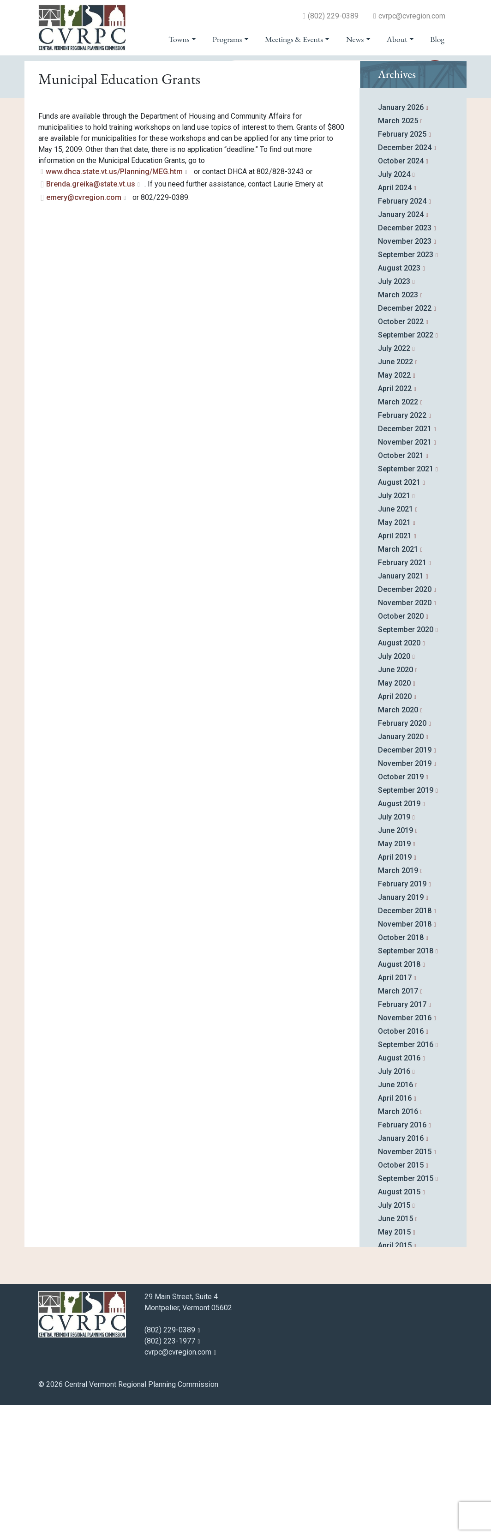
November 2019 (404, 894)
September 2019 (405, 921)
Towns (178, 39)
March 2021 (398, 680)
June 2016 (395, 1215)
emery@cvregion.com (83, 328)
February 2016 (402, 1256)
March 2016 (398, 1242)
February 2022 (402, 546)
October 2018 (401, 1068)
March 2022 (398, 533)
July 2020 (394, 787)
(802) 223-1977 (169, 1472)
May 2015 (394, 1363)
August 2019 (399, 934)
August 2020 (399, 774)
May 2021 (394, 653)
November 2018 (404, 1055)
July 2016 (394, 1202)
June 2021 (395, 640)
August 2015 (399, 1323)
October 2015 (401, 1296)
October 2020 (401, 747)
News (355, 39)
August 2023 (399, 399)
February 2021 (402, 693)
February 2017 (402, 1135)
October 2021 (401, 586)
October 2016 (401, 1162)
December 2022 (404, 439)
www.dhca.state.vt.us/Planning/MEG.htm (114, 302)
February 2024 (402, 332)
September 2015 (405, 1309)
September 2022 (405, 466)
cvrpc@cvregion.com (411, 16)
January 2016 (401, 1269)
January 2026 (401, 238)
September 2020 (405, 760)
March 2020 (398, 841)
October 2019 (401, 908)
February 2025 (402, 265)
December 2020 (404, 720)
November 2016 (404, 1148)
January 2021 (401, 707)
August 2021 (399, 613)
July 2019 (394, 948)
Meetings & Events (294, 39)
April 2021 (395, 667)
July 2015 (394, 1336)
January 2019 (401, 1028)
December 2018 (404, 1041)
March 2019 (398, 1001)
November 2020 (404, 733)
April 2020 (395, 827)
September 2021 (405, 600)
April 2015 (395, 1376)
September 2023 (405, 385)
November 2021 (404, 573)
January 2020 (401, 867)
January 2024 (401, 345)
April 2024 (395, 318)
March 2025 (398, 251)
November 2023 (404, 372)
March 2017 (398, 1122)
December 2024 (404, 278)
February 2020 (402, 854)
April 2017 (395, 1108)
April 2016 (395, 1229)
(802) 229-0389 (333, 16)
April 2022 (395, 519)
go (435, 70)
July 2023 (394, 412)
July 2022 (394, 479)
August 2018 (399, 1095)
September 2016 (405, 1175)
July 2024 (394, 305)
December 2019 (404, 881)
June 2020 (395, 800)
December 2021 (404, 559)
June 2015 (395, 1349)
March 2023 (398, 426)
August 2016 (399, 1189)
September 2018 (405, 1082)
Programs (227, 39)
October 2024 (401, 292)
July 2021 (394, 626)
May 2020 (394, 814)
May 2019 (394, 974)
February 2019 (402, 1015)
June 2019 (395, 961)
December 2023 (404, 359)
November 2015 (404, 1282)
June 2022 (395, 492)
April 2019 (395, 988)
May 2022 (394, 506)
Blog (437, 39)
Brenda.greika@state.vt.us (90, 315)
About (397, 39)
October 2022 (401, 452)
